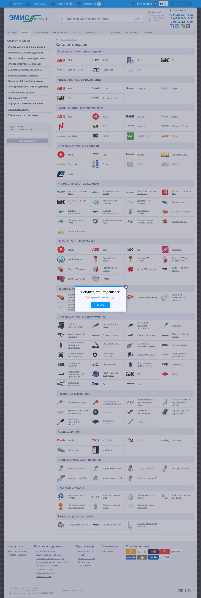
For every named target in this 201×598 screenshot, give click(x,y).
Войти (100, 305)
